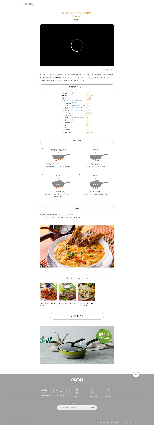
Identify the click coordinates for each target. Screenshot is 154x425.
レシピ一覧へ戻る (77, 316)
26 (106, 69)
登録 (92, 407)
